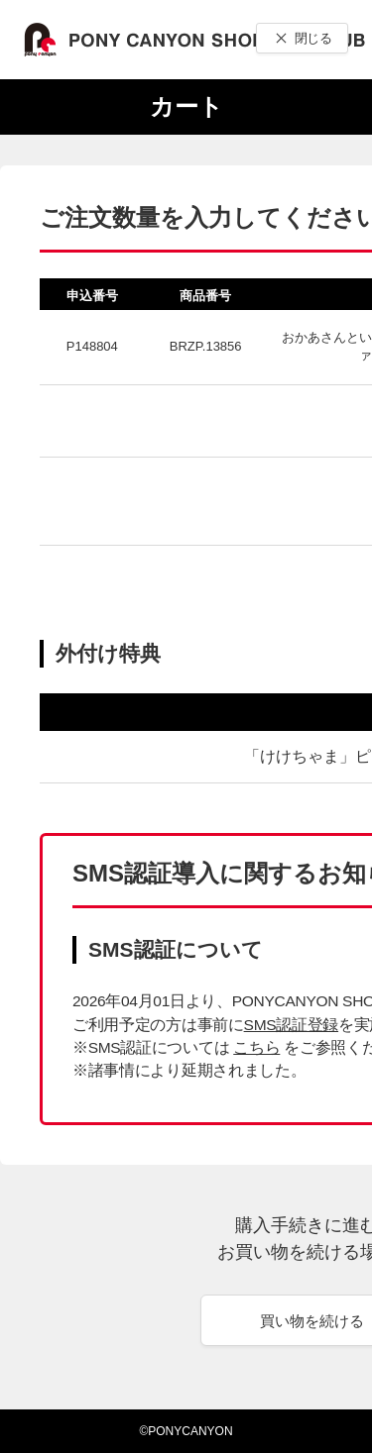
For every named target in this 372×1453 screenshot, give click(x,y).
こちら (256, 1047)
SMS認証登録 (291, 1024)
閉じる (313, 38)
